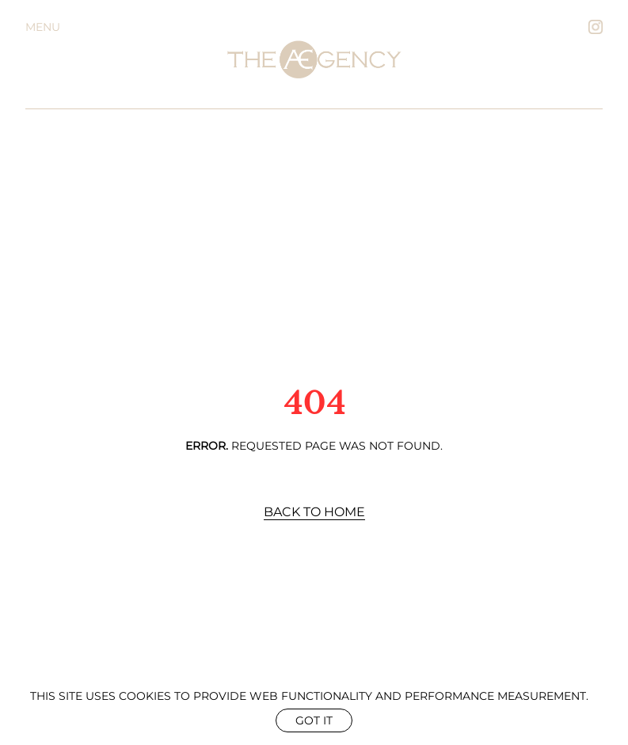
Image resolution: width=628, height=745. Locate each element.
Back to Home (314, 511)
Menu (42, 27)
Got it (314, 720)
